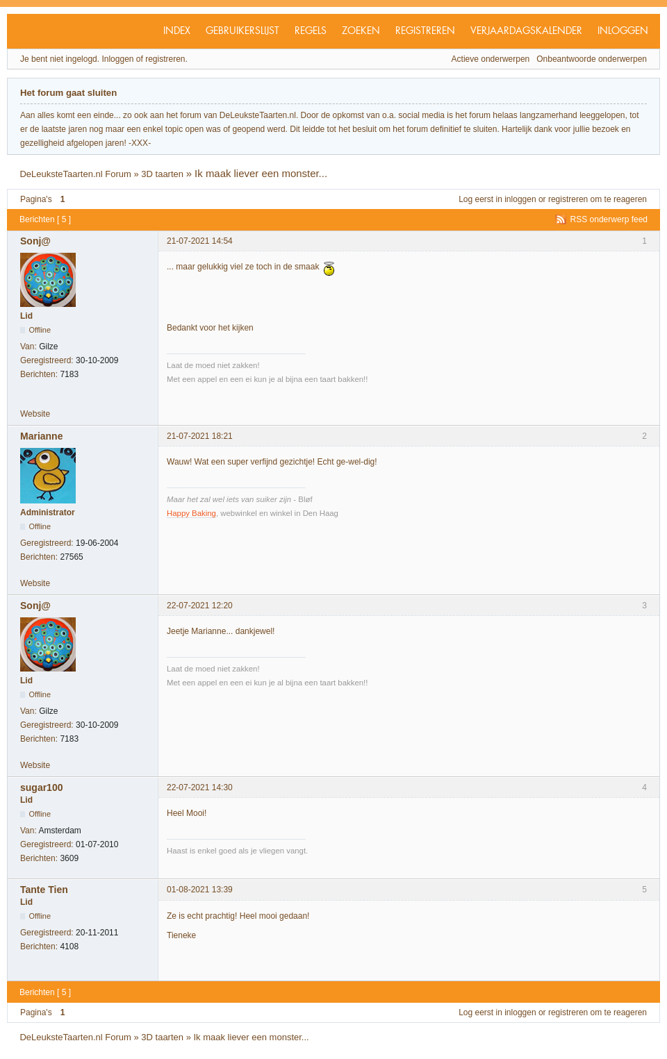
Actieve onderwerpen (491, 59)
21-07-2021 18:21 (200, 436)
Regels (311, 31)
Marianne (41, 436)
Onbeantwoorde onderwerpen (591, 59)
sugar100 (41, 787)
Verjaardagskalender (526, 31)
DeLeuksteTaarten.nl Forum (75, 174)
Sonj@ (35, 241)
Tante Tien (44, 889)
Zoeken (361, 31)
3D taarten (162, 174)
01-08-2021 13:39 (200, 889)
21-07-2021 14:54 (200, 241)
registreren (568, 199)
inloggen (520, 199)
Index (176, 31)
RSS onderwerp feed (609, 219)
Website (35, 414)
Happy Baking (191, 513)
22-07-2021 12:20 (200, 605)
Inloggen (623, 31)
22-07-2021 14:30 (200, 787)
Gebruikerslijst (242, 31)
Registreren (425, 31)
